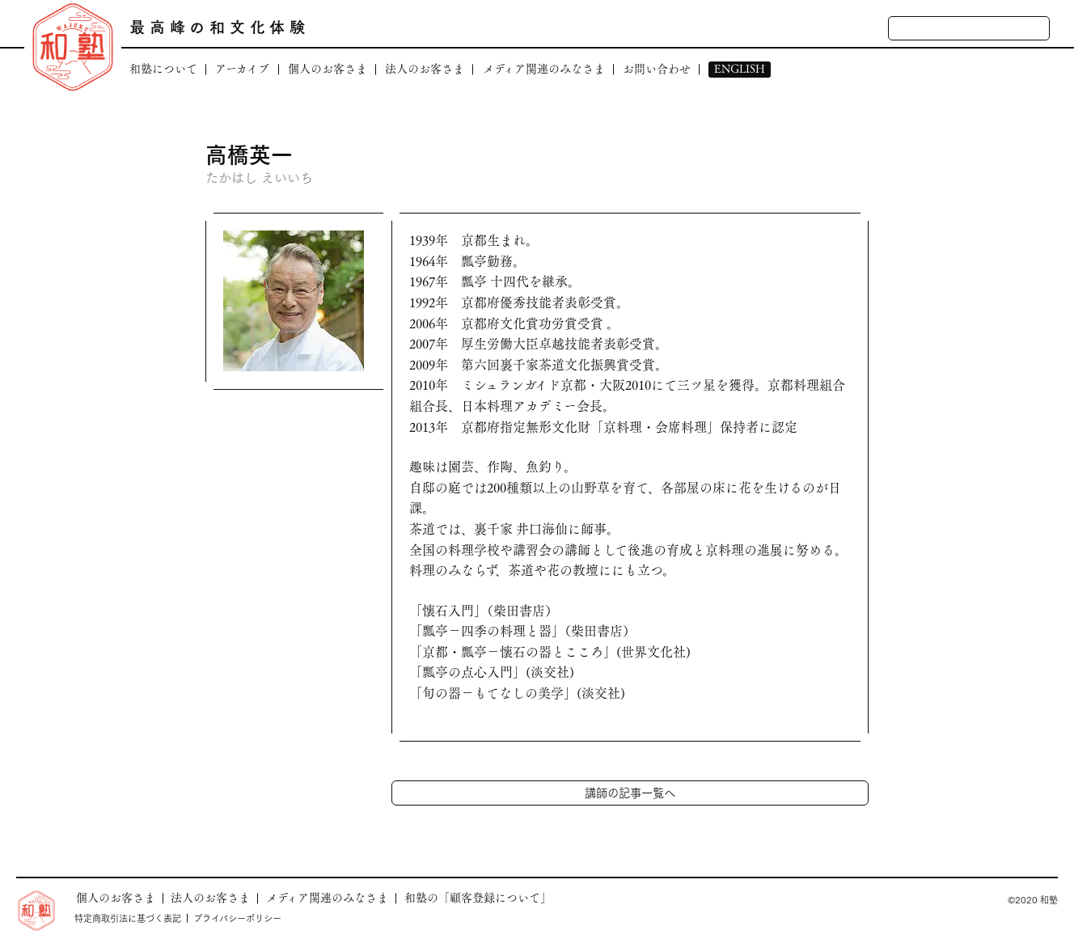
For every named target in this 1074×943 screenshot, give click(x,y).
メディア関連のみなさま (544, 69)
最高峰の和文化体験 (219, 26)
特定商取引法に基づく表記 (127, 918)
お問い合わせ (657, 69)
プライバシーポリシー (237, 918)
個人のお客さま (327, 69)
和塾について (163, 69)
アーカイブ (242, 69)
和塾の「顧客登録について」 (478, 898)
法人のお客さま (424, 69)
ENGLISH (739, 69)
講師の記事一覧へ (630, 792)
